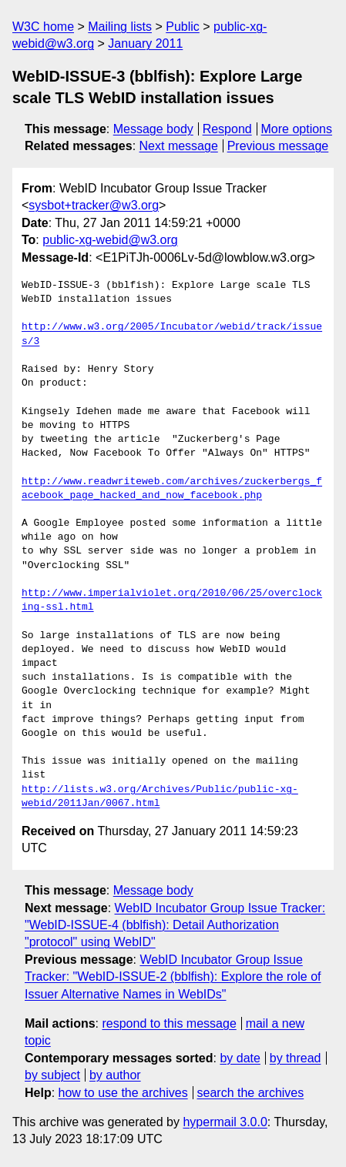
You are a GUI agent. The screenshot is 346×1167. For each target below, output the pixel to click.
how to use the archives (123, 1092)
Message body (153, 128)
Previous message (278, 145)
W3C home (43, 26)
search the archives (250, 1092)
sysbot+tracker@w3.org (94, 205)
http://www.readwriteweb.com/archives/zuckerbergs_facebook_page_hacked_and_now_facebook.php (172, 489)
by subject (52, 1075)
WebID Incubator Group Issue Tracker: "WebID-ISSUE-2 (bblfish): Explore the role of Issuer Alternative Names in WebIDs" (173, 977)
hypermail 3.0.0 (225, 1122)
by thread (295, 1058)
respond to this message (169, 1023)
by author (115, 1075)
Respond (227, 128)
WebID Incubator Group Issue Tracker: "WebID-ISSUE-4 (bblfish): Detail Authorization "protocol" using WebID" (175, 925)
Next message (178, 145)
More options (297, 128)
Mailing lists (120, 26)
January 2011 (145, 43)
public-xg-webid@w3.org (109, 239)
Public (183, 26)
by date (240, 1058)
